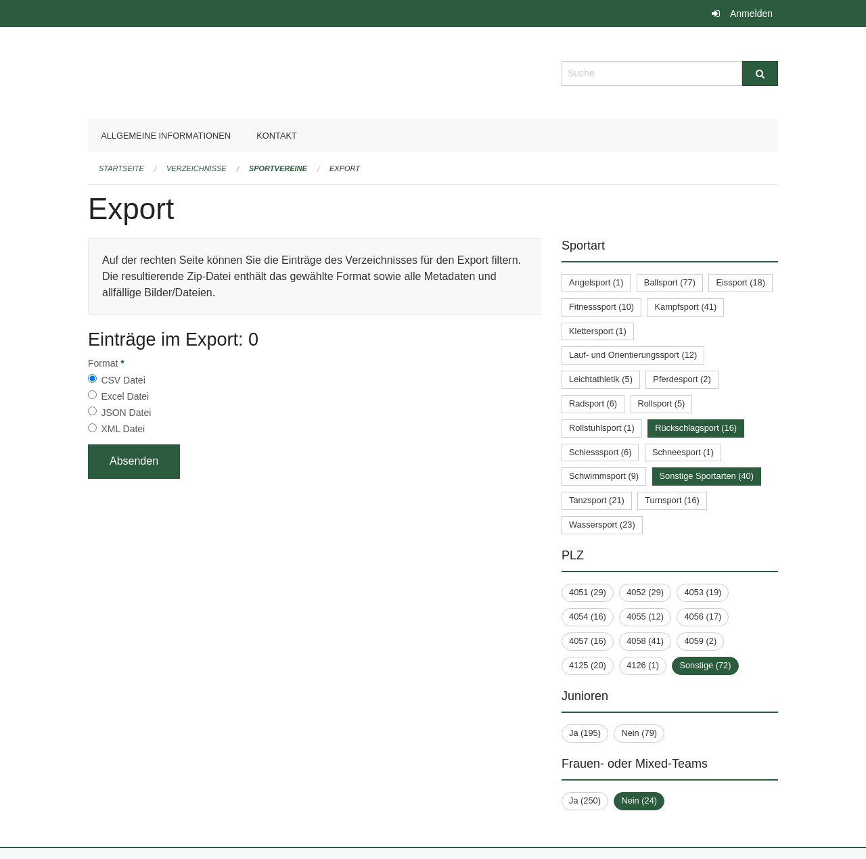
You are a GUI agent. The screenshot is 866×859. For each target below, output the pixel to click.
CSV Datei (123, 380)
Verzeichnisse (196, 168)
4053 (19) (702, 592)
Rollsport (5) (661, 403)
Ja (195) (585, 733)
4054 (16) (587, 616)
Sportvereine (278, 168)
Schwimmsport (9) (604, 476)
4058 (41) (645, 641)
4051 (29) (587, 592)
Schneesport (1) (683, 452)
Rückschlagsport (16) (696, 428)
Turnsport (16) (672, 500)
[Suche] (760, 73)
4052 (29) (645, 592)
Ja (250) (585, 800)
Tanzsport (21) (596, 500)
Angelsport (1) (596, 282)
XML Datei (123, 428)
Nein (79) (639, 733)
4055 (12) (645, 616)
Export (344, 168)
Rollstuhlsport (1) (602, 428)
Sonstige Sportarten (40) (707, 476)
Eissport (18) (740, 282)
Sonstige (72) (705, 665)
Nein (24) (639, 800)
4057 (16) (587, 641)
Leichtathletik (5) (601, 379)
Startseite (121, 168)
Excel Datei (125, 396)
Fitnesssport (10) (601, 307)
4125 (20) (587, 665)
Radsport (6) (593, 403)
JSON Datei (126, 412)
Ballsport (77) (670, 282)
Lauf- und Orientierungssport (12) (633, 355)
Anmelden (751, 13)
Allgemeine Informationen (166, 136)
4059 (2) (700, 641)
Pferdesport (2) (681, 379)
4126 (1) (642, 665)
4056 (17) (702, 616)
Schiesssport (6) (600, 452)
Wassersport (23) (602, 524)
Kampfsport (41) (685, 307)
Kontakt (276, 136)
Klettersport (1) (597, 331)
